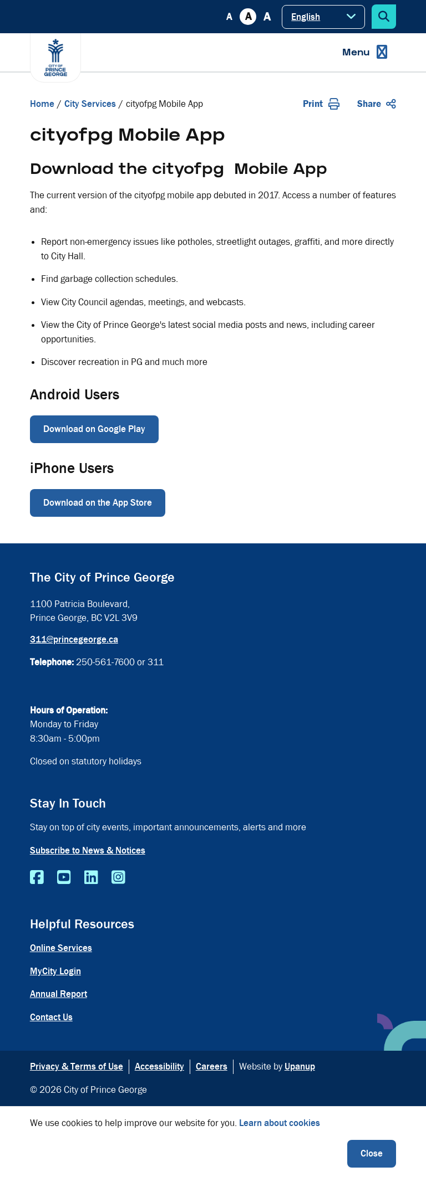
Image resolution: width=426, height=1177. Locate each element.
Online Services (61, 948)
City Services (90, 104)
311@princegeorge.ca (74, 639)
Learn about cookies (279, 1123)
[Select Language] (323, 17)
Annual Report (58, 994)
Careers (211, 1066)
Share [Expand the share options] (376, 104)
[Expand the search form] (384, 16)
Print (321, 104)
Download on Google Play (94, 429)
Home (42, 104)
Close (372, 1153)
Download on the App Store (97, 502)
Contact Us (51, 1017)
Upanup (300, 1066)
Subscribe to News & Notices (87, 850)
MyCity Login (55, 971)
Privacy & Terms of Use (76, 1066)
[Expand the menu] (364, 52)
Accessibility (159, 1066)
